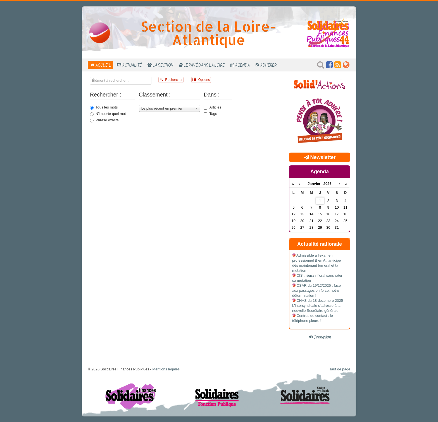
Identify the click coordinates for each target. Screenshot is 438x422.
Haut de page (339, 369)
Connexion (322, 337)
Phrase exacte (104, 120)
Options (201, 80)
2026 (327, 184)
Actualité (132, 65)
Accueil (103, 65)
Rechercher (171, 80)
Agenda (242, 65)
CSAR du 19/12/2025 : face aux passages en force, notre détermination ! (316, 290)
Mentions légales (166, 369)
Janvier (315, 184)
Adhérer (268, 65)
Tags (210, 114)
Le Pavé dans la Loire (204, 65)
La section (163, 65)
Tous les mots (104, 107)
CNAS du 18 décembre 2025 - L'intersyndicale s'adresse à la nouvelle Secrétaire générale (318, 305)
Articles (212, 107)
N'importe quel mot (108, 114)
